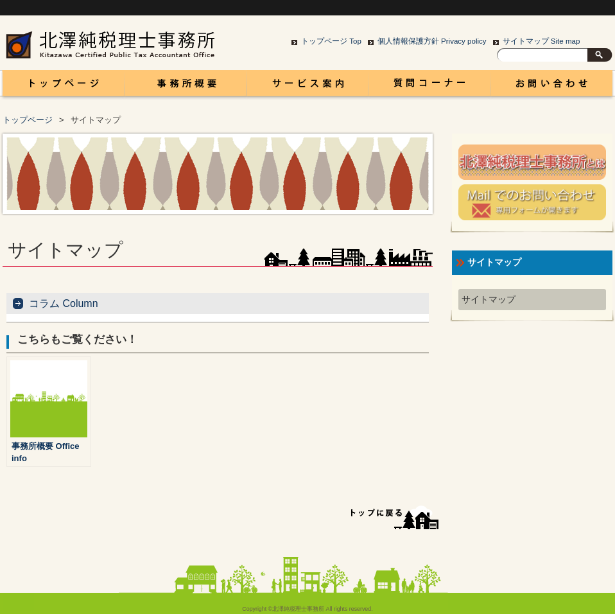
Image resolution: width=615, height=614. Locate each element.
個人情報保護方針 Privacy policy (432, 41)
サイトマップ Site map (541, 41)
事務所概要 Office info (186, 86)
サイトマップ (488, 299)
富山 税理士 (61, 86)
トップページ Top (331, 41)
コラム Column (429, 86)
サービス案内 (307, 86)
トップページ (28, 120)
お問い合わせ (551, 86)
